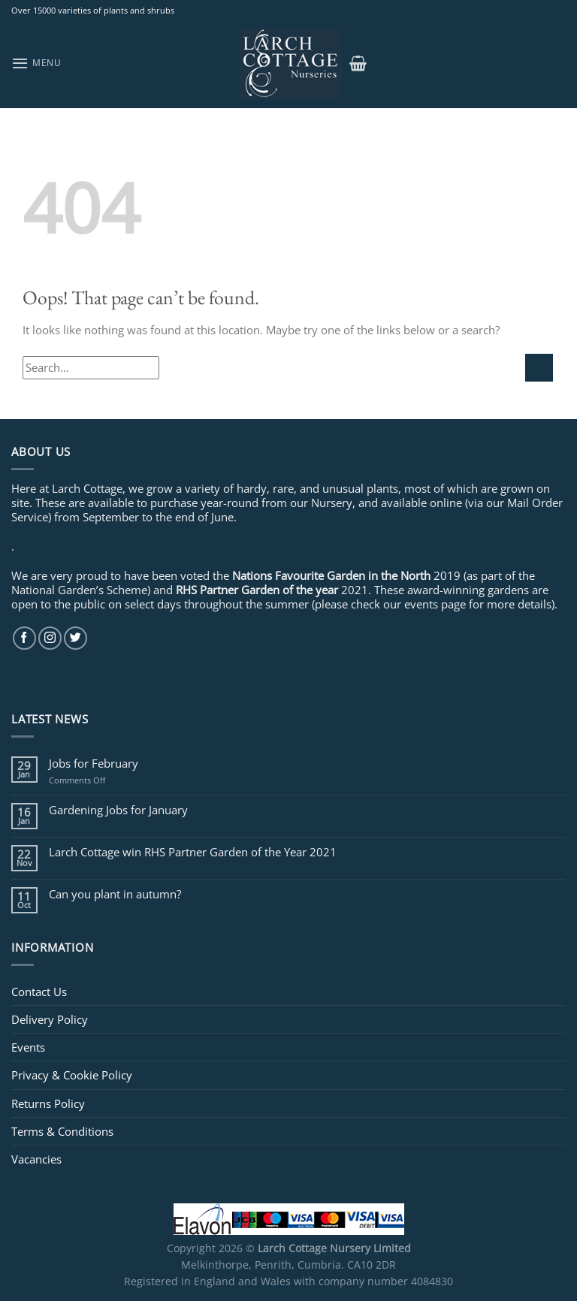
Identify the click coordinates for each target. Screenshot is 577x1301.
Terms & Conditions (62, 1131)
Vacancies (36, 1159)
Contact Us (39, 991)
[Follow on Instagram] (50, 638)
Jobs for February (93, 763)
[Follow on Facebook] (24, 638)
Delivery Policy (49, 1019)
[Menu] (36, 63)
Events (28, 1047)
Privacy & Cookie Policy (71, 1074)
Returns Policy (48, 1103)
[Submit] (539, 368)
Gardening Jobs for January (118, 810)
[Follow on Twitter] (75, 638)
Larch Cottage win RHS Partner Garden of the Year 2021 (193, 852)
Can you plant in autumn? (115, 894)
